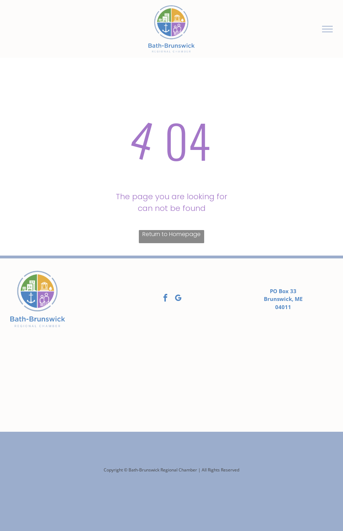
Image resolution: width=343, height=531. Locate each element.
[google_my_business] (178, 299)
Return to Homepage (171, 234)
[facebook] (165, 299)
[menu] (327, 29)
